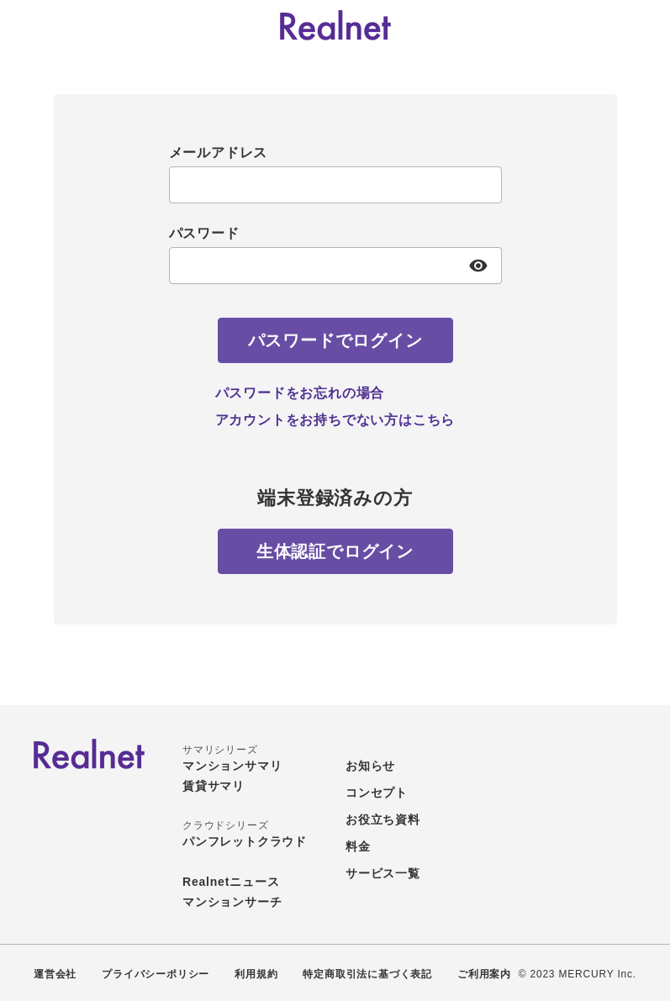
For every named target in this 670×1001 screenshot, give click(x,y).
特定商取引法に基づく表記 (367, 974)
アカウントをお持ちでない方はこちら (335, 420)
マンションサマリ (232, 765)
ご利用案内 (484, 974)
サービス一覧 (383, 873)
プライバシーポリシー (155, 974)
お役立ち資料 (383, 819)
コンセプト (377, 792)
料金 (358, 846)
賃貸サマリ (213, 786)
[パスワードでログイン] (335, 340)
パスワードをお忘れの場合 (300, 393)
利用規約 (256, 974)
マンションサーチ (232, 902)
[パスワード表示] (479, 265)
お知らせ (370, 765)
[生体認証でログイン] (335, 551)
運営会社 (55, 974)
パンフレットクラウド (244, 841)
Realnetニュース (230, 881)
